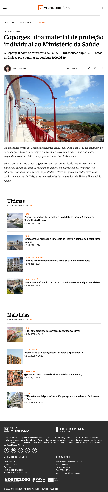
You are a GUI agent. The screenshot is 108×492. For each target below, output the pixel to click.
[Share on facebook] (82, 68)
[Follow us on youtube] (13, 450)
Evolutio (54, 489)
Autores (7, 467)
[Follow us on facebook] (6, 450)
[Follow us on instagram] (20, 450)
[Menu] (4, 7)
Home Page (10, 22)
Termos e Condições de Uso (15, 473)
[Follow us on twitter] (34, 450)
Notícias (25, 22)
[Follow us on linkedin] (27, 450)
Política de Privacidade (13, 470)
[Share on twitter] (88, 68)
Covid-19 (40, 22)
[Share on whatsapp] (101, 68)
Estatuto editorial (11, 464)
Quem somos (9, 461)
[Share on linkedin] (95, 68)
